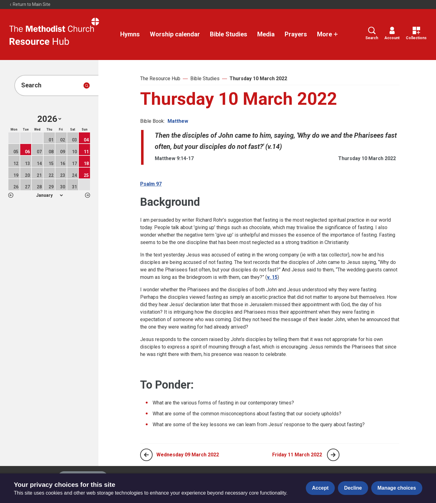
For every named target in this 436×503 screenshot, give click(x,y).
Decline (353, 488)
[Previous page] (146, 455)
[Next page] (333, 455)
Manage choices (396, 488)
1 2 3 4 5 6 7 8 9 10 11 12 (49, 195)
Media (266, 34)
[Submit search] (86, 85)
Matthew (178, 121)
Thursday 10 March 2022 (258, 78)
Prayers (296, 34)
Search (371, 33)
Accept (320, 488)
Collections (416, 33)
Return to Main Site (29, 4)
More (327, 34)
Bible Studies (228, 34)
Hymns (130, 34)
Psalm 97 (151, 184)
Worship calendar (175, 34)
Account (392, 33)
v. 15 (272, 277)
